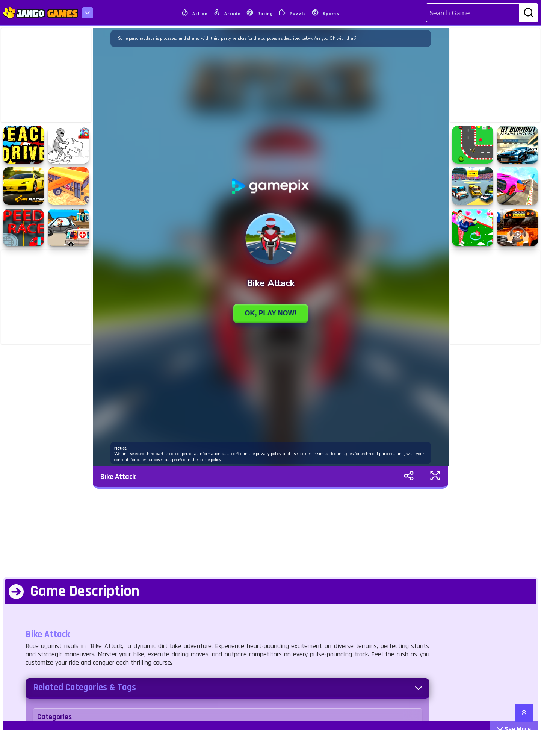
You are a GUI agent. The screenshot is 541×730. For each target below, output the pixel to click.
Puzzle (292, 13)
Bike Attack (118, 477)
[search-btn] (528, 13)
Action (194, 13)
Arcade (227, 13)
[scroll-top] (524, 713)
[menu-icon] (87, 12)
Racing (259, 13)
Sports (325, 13)
